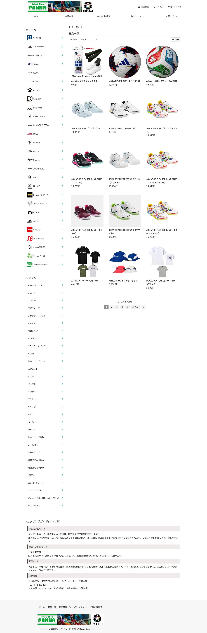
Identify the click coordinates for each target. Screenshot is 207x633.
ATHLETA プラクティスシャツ (84, 280)
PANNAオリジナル (36, 285)
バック (31, 414)
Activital (34, 229)
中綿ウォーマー (35, 308)
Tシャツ (31, 323)
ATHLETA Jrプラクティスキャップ (124, 280)
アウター (32, 300)
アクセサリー (34, 399)
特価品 (31, 475)
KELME (33, 90)
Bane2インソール (38, 194)
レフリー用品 (34, 505)
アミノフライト (37, 203)
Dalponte (34, 107)
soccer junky (36, 116)
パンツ (31, 353)
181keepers (35, 238)
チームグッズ (36, 256)
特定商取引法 (103, 16)
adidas (33, 221)
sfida (32, 177)
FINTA (33, 151)
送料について (138, 16)
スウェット (33, 368)
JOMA (33, 64)
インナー (32, 391)
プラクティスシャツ (37, 315)
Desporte (39, 46)
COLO (32, 133)
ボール (31, 422)
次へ (135, 306)
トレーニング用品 (36, 437)
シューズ (32, 292)
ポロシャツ (33, 330)
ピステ (31, 376)
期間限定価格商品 (36, 460)
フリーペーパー (37, 264)
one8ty (33, 142)
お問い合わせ (172, 16)
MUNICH (34, 186)
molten (33, 212)
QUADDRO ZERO (38, 125)
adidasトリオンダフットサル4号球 (161, 81)
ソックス (32, 384)
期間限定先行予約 (36, 467)
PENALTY (34, 81)
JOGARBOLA (35, 168)
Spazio (33, 160)
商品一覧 (69, 16)
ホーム (35, 16)
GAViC (33, 72)
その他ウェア (34, 338)
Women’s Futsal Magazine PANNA (43, 498)
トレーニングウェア (37, 361)
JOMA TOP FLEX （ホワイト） (122, 128)
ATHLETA (34, 55)
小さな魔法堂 (36, 247)
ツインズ (34, 38)
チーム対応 (33, 444)
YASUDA (34, 99)
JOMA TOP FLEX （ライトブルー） (86, 128)
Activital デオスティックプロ (84, 81)
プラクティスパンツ (37, 346)
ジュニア (32, 429)
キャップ (32, 406)
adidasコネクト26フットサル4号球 (124, 81)
